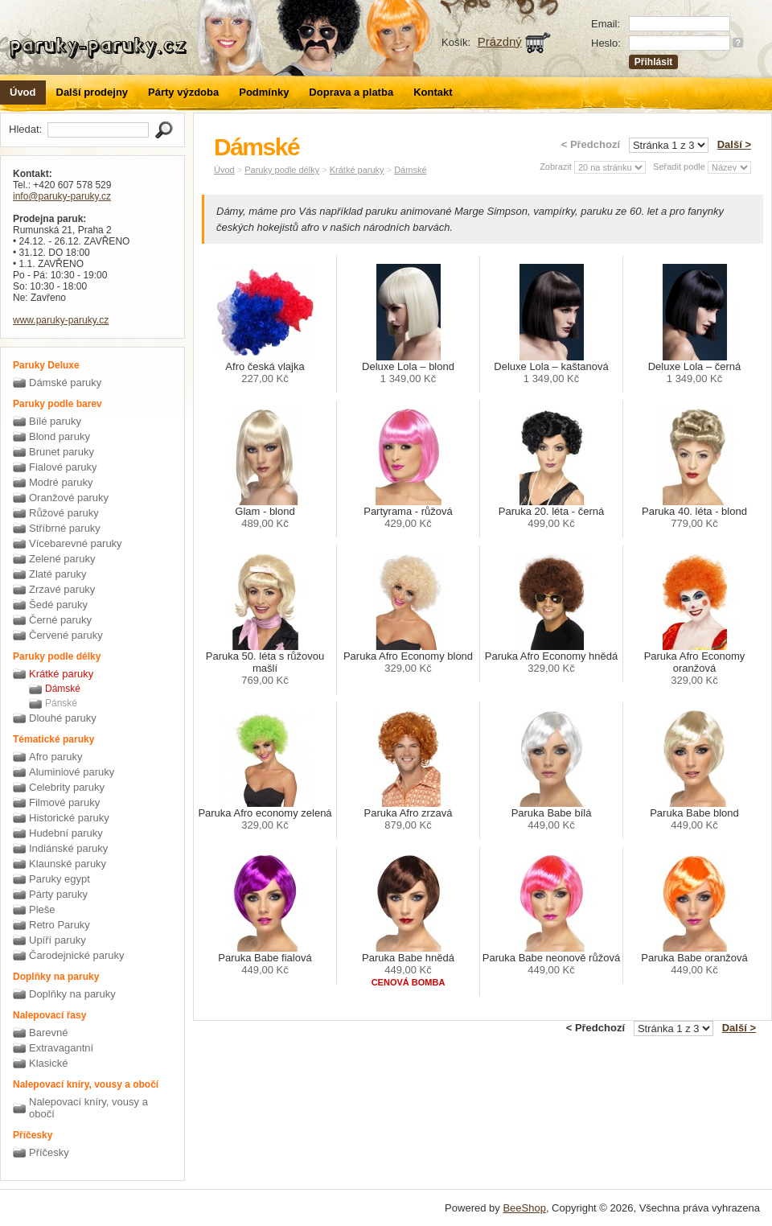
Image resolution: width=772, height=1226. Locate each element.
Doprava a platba (351, 92)
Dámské (62, 688)
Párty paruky (58, 894)
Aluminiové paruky (71, 772)
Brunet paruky (61, 452)
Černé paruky (60, 620)
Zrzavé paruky (62, 589)
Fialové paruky (63, 467)
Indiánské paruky (68, 848)
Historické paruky (69, 818)
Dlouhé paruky (62, 718)
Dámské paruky (65, 382)
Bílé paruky (55, 421)
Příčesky (49, 1152)
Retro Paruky (59, 925)
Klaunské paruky (67, 864)
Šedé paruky (58, 605)
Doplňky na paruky (72, 994)
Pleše (42, 909)
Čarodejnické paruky (77, 955)
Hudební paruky (66, 833)
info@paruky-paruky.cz (62, 196)
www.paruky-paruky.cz (61, 320)
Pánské (61, 703)
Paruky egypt (59, 879)
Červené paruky (66, 635)
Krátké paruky (61, 674)
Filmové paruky (64, 802)
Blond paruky (59, 436)
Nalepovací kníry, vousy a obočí (88, 1108)
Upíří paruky (57, 940)
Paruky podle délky (281, 170)
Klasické (48, 1063)
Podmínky (264, 92)
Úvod (23, 92)
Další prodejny (92, 92)
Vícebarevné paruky (75, 543)
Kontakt (432, 92)
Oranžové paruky (69, 498)
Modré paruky (60, 482)
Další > (734, 144)
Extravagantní (61, 1048)
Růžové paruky (64, 513)
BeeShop (524, 1208)
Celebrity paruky (67, 787)
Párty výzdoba (183, 92)
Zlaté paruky (58, 574)
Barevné (48, 1032)
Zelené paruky (62, 559)
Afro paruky (55, 757)
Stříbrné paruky (65, 528)
